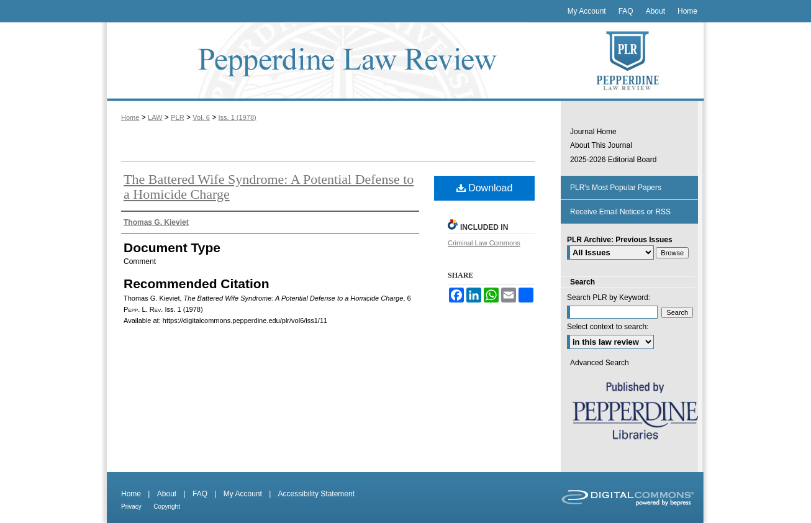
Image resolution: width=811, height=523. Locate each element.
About (166, 493)
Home (130, 117)
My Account (243, 493)
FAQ (200, 493)
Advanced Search (599, 362)
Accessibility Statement (316, 493)
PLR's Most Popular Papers (615, 187)
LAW (155, 117)
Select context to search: (607, 326)
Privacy (131, 506)
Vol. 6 (201, 117)
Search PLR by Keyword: (608, 297)
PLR (177, 117)
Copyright (166, 506)
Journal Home (593, 131)
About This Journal (601, 145)
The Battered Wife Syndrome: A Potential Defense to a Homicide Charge (269, 186)
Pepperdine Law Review (331, 61)
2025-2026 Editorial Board (613, 159)
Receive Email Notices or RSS (620, 211)
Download (484, 188)
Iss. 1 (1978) (237, 117)
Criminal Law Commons (484, 243)
